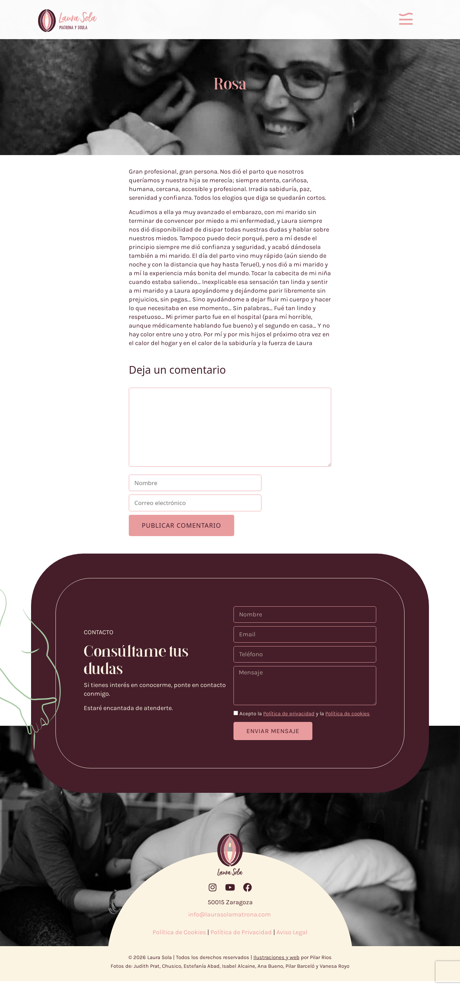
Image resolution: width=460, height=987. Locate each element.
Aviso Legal (291, 938)
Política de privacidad (288, 719)
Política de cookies (347, 719)
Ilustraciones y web (276, 963)
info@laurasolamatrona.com (230, 920)
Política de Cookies (179, 938)
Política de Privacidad (241, 938)
